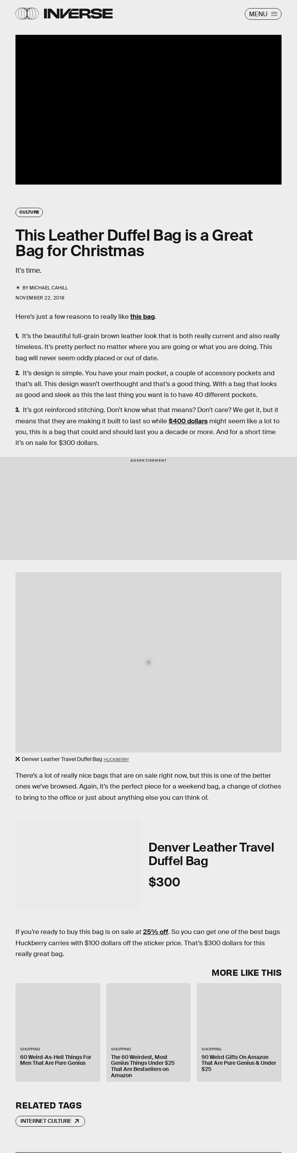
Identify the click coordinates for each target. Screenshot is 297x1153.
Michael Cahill (48, 288)
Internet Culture (46, 1120)
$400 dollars (188, 421)
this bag (142, 317)
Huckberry (116, 759)
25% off (155, 932)
